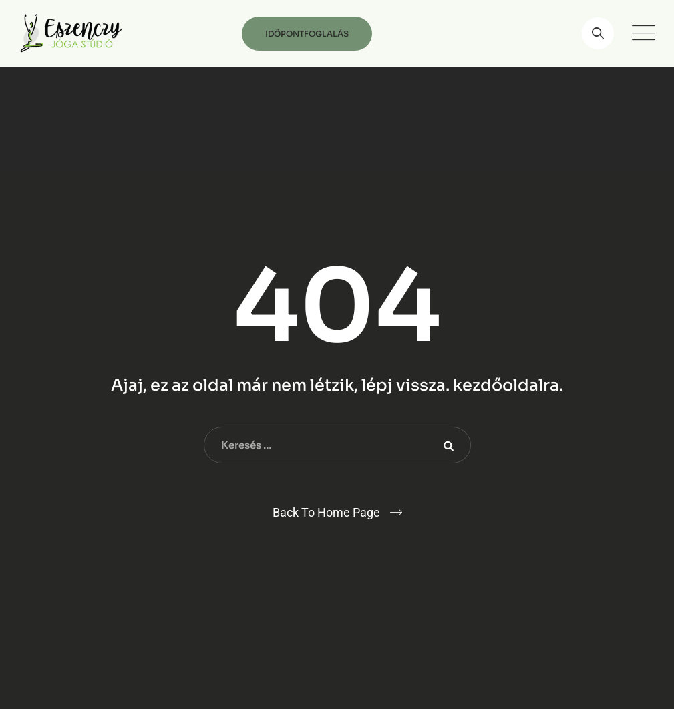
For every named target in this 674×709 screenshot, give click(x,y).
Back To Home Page (326, 512)
